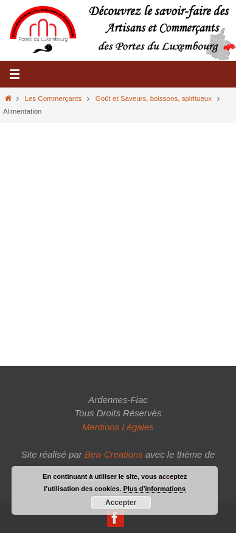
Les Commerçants (53, 98)
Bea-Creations (114, 454)
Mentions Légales (118, 427)
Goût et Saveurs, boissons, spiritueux (153, 98)
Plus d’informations (154, 488)
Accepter (120, 502)
